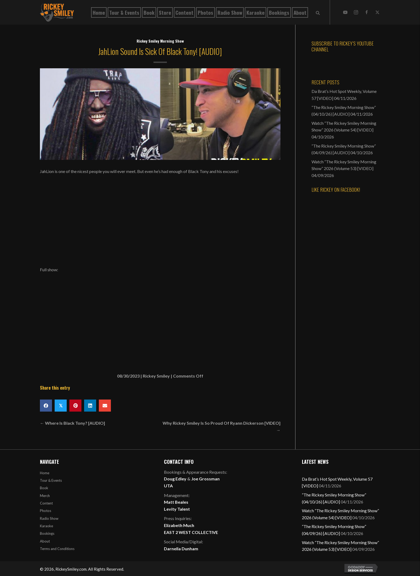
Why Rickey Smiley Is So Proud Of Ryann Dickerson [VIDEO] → (221, 426)
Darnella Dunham (181, 548)
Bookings (47, 533)
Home (44, 473)
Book (44, 488)
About (45, 541)
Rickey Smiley (156, 375)
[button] (345, 12)
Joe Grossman (205, 478)
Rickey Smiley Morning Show (160, 41)
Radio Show (49, 518)
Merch (45, 496)
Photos (45, 511)
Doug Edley (175, 478)
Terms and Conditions (57, 549)
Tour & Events (51, 480)
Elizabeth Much (179, 525)
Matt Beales (176, 502)
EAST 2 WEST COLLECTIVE (191, 532)
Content (46, 503)
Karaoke (46, 526)
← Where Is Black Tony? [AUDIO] (72, 423)
